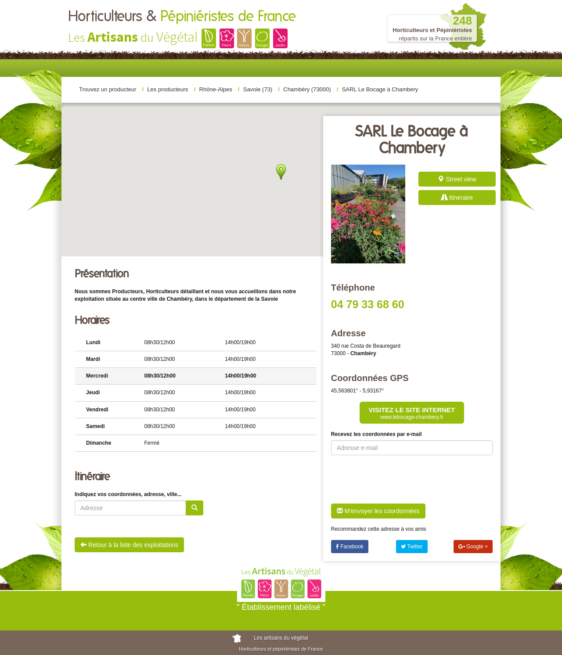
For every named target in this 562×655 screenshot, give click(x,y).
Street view (457, 179)
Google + (473, 546)
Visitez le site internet (412, 413)
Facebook (350, 546)
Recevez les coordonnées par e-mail (376, 434)
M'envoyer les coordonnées (378, 511)
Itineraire (457, 197)
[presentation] (398, 479)
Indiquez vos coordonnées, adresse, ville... (128, 494)
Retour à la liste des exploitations (129, 544)
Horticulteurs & (182, 16)
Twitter (411, 546)
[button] (279, 116)
